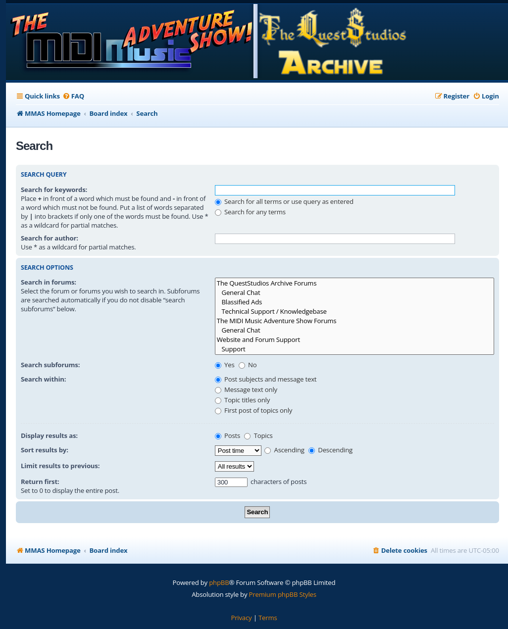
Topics (258, 435)
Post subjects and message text (266, 379)
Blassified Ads (354, 302)
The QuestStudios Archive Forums (354, 283)
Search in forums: (48, 282)
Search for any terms (250, 211)
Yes (225, 364)
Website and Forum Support (354, 339)
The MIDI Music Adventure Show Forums (354, 321)
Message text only (246, 389)
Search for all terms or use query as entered (284, 201)
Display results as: (49, 435)
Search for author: (49, 238)
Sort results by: (44, 449)
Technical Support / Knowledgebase (354, 311)
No (248, 364)
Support (354, 349)
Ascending (284, 449)
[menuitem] (73, 96)
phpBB (219, 582)
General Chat (354, 292)
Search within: (43, 379)
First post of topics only (253, 410)
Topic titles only (242, 399)
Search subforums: (50, 364)
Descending (330, 449)
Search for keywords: (54, 189)
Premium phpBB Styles (282, 594)
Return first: (40, 481)
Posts (227, 435)
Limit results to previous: (60, 465)
